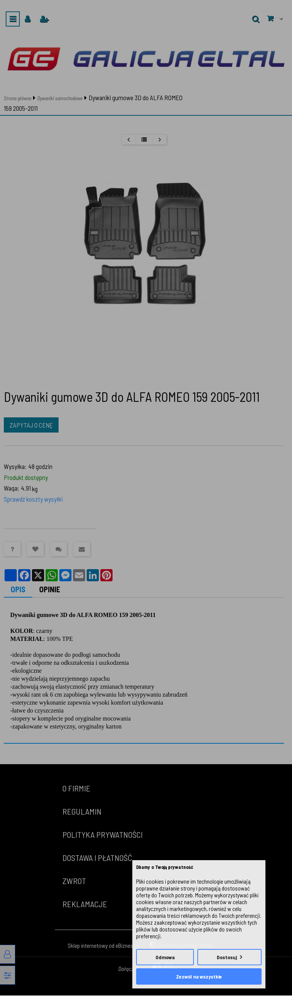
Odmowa (165, 957)
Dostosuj (227, 957)
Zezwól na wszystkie (199, 976)
